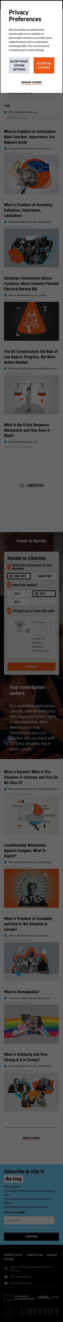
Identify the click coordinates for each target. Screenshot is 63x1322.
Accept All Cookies (44, 65)
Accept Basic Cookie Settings (19, 65)
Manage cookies (31, 82)
